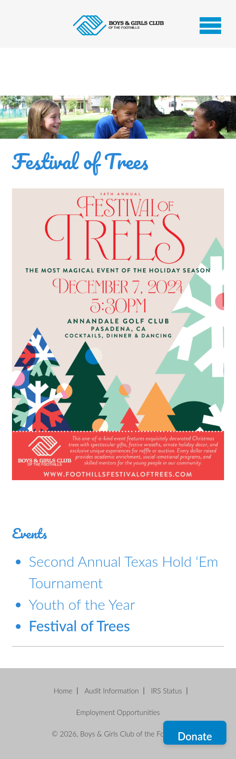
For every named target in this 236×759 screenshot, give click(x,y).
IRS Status (166, 690)
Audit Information (111, 690)
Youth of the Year (82, 604)
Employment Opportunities (118, 712)
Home (63, 690)
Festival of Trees (79, 625)
